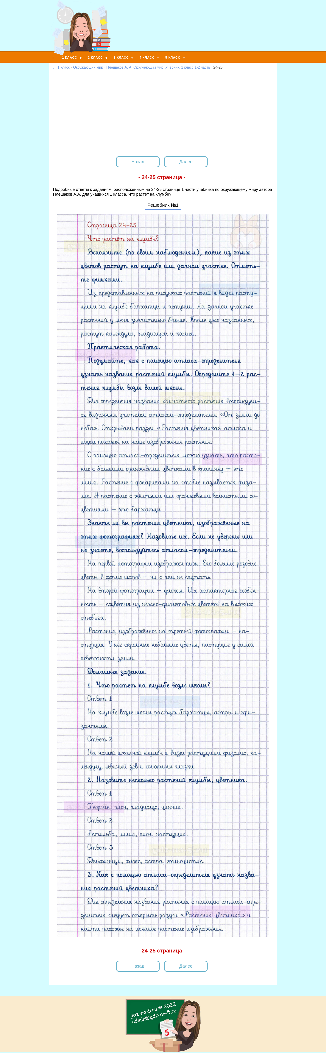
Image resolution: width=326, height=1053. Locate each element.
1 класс (69, 57)
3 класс (121, 57)
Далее (186, 161)
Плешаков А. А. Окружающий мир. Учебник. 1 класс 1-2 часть (158, 67)
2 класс (95, 57)
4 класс (147, 57)
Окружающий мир (88, 67)
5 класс (172, 57)
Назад (137, 161)
